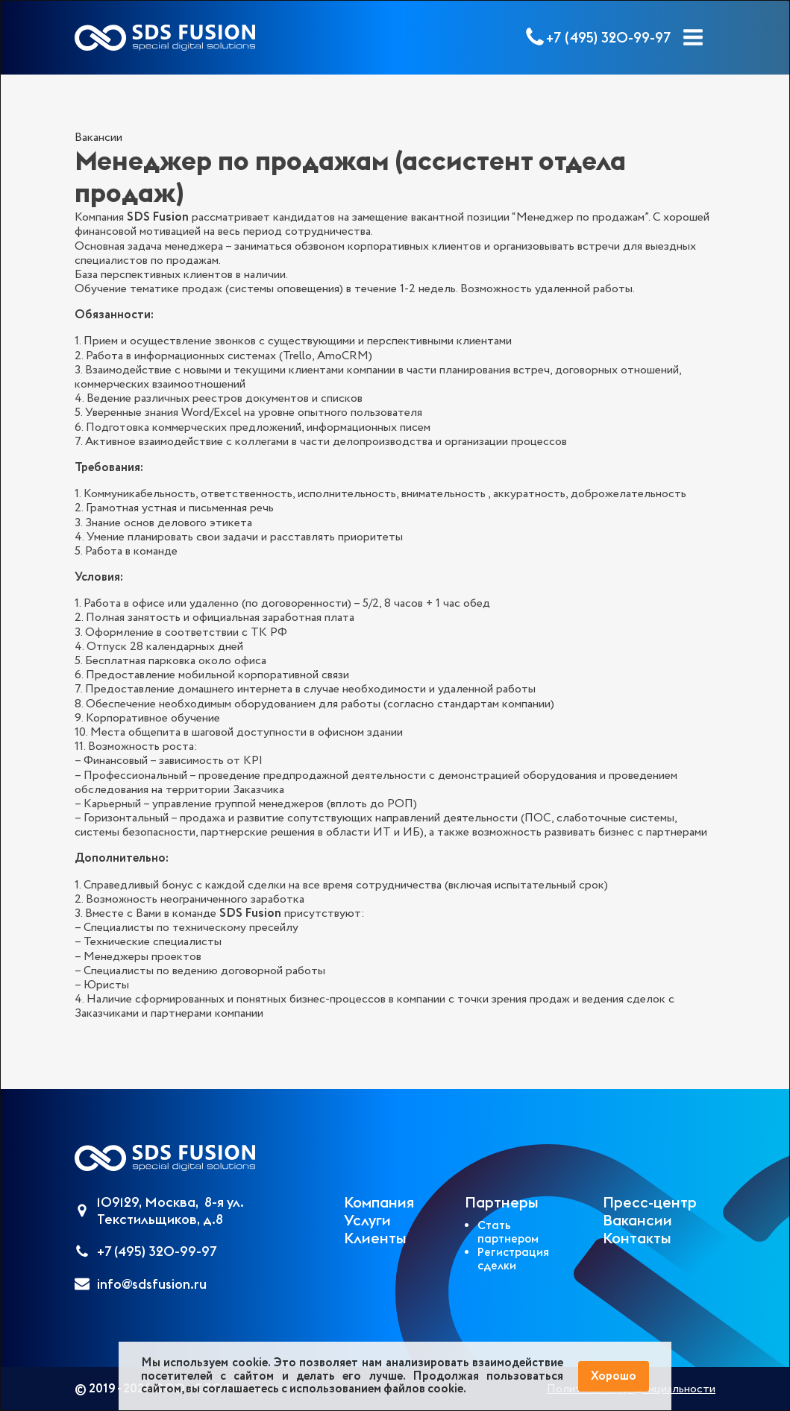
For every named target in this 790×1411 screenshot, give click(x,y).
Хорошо (613, 1376)
